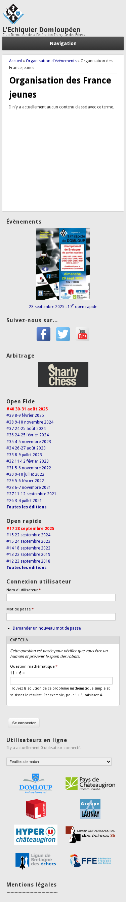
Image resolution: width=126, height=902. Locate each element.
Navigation (63, 43)
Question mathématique (33, 666)
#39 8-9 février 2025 (25, 415)
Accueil (15, 61)
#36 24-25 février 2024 (27, 435)
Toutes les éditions (26, 507)
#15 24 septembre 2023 (28, 541)
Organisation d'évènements (51, 61)
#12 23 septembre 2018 (28, 561)
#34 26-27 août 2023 (26, 448)
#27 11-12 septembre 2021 (31, 494)
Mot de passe (20, 609)
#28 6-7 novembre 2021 (28, 487)
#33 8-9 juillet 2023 (24, 455)
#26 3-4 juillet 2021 (24, 500)
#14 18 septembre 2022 (28, 548)
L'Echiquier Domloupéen (41, 30)
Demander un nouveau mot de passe (47, 628)
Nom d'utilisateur (23, 590)
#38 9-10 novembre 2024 (29, 422)
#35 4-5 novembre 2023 (28, 441)
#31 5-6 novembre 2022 (28, 468)
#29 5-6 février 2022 (25, 480)
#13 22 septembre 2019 (28, 554)
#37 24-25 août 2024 (26, 428)
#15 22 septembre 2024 (28, 535)
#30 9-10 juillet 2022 (25, 474)
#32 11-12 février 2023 (27, 461)
